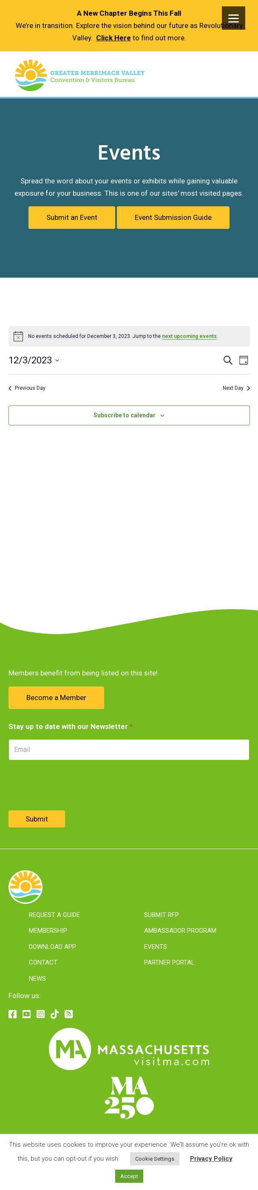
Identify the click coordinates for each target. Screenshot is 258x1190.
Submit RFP (161, 915)
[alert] (129, 336)
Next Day (236, 388)
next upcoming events (189, 336)
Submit (37, 819)
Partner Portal (169, 962)
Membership (48, 930)
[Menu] (233, 18)
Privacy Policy (211, 1158)
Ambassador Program (180, 930)
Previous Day (27, 388)
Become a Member (56, 697)
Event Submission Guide (173, 217)
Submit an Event (71, 217)
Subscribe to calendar (125, 415)
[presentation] (73, 785)
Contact (43, 962)
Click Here (113, 38)
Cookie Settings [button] (154, 1159)
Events (155, 947)
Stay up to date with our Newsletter (71, 726)
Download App (52, 947)
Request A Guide (54, 915)
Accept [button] (129, 1176)
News (37, 978)
